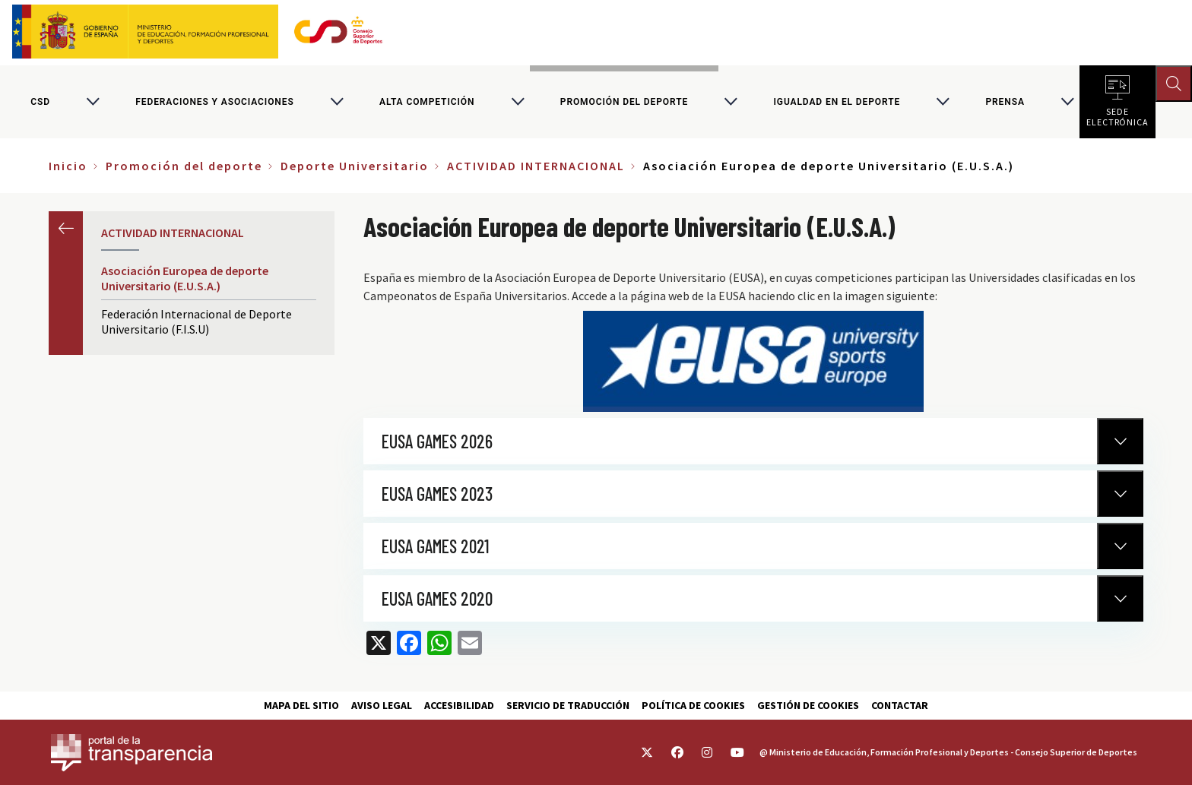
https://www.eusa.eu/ (753, 361)
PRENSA (1004, 102)
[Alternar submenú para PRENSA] (1067, 101)
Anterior (66, 228)
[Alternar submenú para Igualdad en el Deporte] (942, 101)
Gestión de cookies (808, 705)
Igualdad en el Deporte (836, 102)
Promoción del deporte (624, 102)
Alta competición (426, 102)
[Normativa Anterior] (1120, 441)
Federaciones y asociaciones (214, 102)
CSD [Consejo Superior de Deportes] (40, 102)
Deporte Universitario (355, 165)
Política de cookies (693, 705)
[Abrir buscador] (1174, 83)
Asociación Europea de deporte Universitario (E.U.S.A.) (184, 278)
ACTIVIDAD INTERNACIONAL (536, 165)
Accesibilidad (459, 705)
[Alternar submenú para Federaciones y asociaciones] (337, 101)
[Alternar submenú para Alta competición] (518, 101)
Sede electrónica (1117, 114)
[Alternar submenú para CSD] (93, 101)
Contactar (899, 705)
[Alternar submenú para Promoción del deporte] (730, 101)
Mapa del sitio (301, 705)
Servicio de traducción (567, 705)
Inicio (68, 165)
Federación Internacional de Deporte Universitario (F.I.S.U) (196, 321)
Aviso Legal (381, 705)
